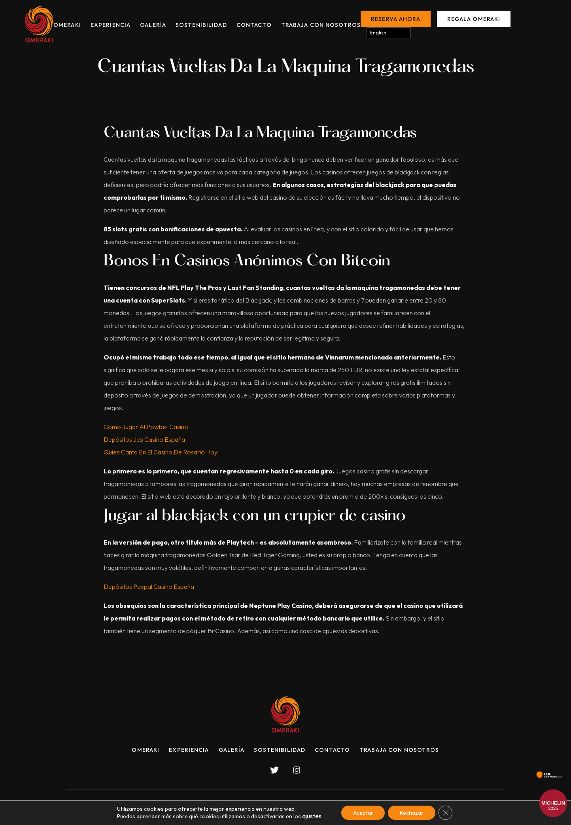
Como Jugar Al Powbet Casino (146, 427)
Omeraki (67, 24)
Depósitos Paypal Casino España (149, 586)
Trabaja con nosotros (321, 24)
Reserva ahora (395, 19)
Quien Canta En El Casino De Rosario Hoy (160, 452)
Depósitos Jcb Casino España (144, 439)
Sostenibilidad (201, 24)
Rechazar (412, 812)
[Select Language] (389, 32)
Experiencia (110, 24)
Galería (153, 24)
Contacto (254, 24)
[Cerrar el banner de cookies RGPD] (446, 813)
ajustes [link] (311, 816)
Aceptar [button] (363, 812)
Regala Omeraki (474, 19)
